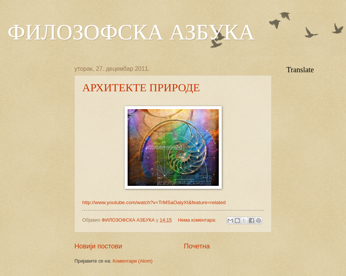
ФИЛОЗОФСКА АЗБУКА (131, 32)
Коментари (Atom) (133, 261)
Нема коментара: (198, 220)
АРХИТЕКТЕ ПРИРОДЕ (141, 87)
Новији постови (98, 246)
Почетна (197, 246)
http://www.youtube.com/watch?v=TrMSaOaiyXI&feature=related (154, 202)
